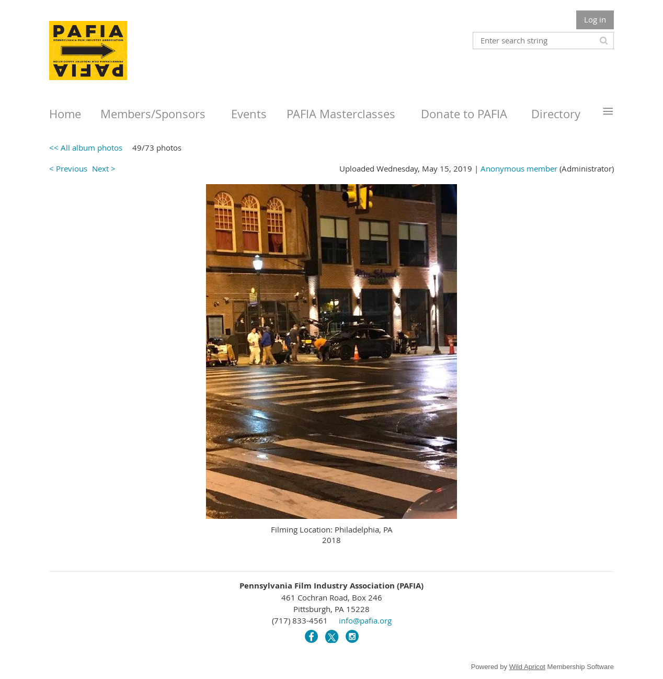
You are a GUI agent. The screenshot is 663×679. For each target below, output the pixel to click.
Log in (595, 19)
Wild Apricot (527, 667)
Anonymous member (519, 168)
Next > (104, 168)
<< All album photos (85, 147)
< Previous (68, 168)
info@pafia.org (365, 620)
